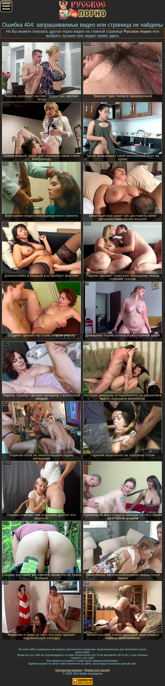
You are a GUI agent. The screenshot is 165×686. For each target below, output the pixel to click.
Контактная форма (68, 670)
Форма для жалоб (97, 670)
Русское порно (138, 31)
